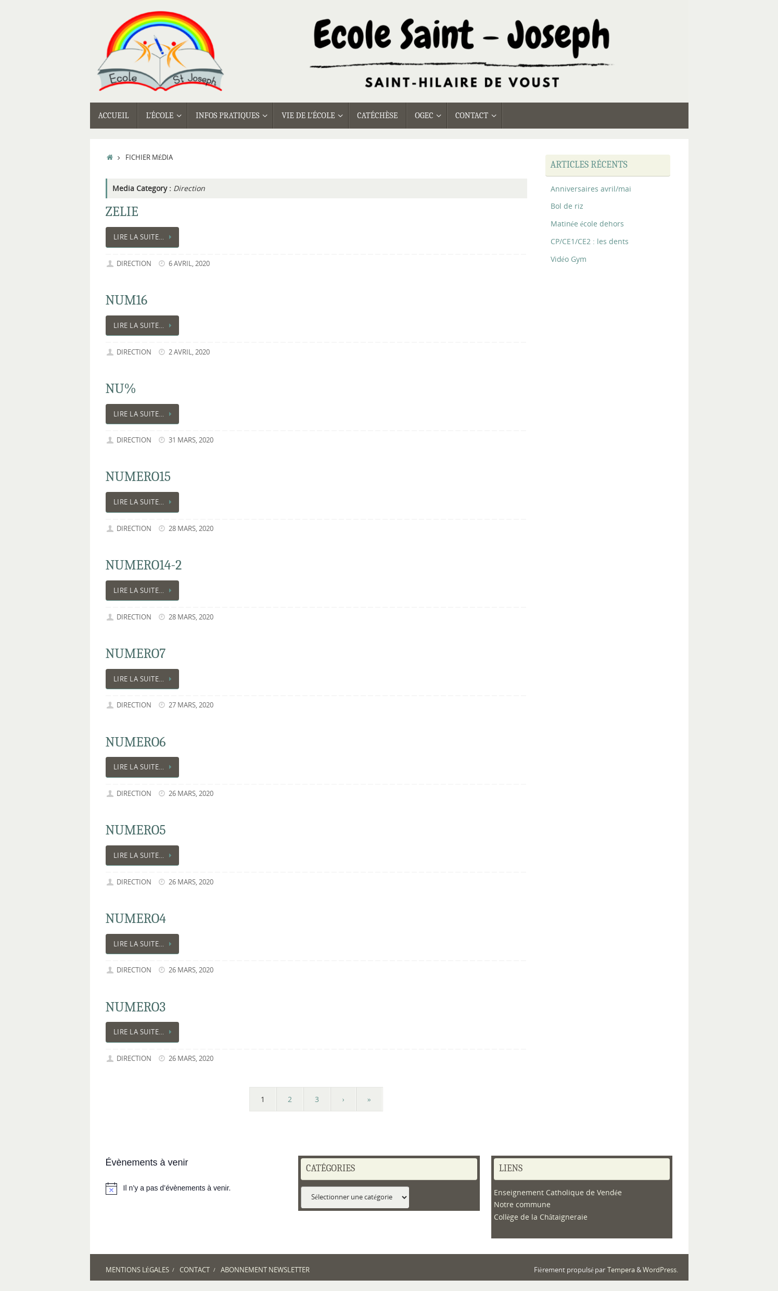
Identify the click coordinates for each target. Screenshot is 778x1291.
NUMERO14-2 (144, 565)
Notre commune (522, 1204)
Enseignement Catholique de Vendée (558, 1192)
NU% (121, 389)
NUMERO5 (136, 830)
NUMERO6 (136, 742)
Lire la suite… (144, 237)
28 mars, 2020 (191, 528)
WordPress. (660, 1269)
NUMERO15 (138, 477)
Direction (134, 263)
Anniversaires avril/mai (591, 189)
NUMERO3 (136, 1007)
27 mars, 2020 (191, 705)
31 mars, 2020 (191, 440)
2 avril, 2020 (189, 352)
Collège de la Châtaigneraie (541, 1217)
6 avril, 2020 (189, 263)
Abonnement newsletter (265, 1269)
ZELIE (122, 212)
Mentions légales (138, 1269)
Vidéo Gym (568, 259)
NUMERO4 (136, 919)
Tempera (621, 1269)
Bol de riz (567, 206)
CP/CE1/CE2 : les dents (590, 241)
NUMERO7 (136, 654)
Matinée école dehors (587, 224)
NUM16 (127, 300)
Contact (195, 1269)
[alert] (196, 1188)
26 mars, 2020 (191, 793)
